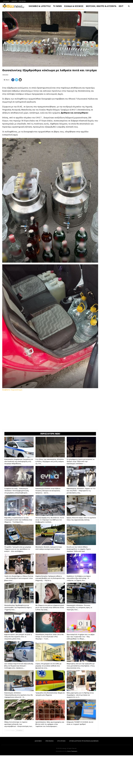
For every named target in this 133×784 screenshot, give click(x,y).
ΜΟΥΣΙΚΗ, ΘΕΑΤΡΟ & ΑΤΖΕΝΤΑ (101, 6)
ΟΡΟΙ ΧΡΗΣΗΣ (61, 769)
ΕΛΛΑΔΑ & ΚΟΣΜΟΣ (73, 6)
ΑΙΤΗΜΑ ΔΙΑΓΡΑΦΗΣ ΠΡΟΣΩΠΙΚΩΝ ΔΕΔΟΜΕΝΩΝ (83, 769)
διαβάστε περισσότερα (12, 418)
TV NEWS (57, 6)
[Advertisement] (50, 97)
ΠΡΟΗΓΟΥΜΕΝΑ (10, 759)
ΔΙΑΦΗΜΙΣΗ (14, 1)
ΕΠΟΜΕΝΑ (19, 759)
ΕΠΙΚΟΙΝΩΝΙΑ (22, 1)
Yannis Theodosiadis (72, 780)
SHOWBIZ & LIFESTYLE (40, 6)
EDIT (121, 6)
